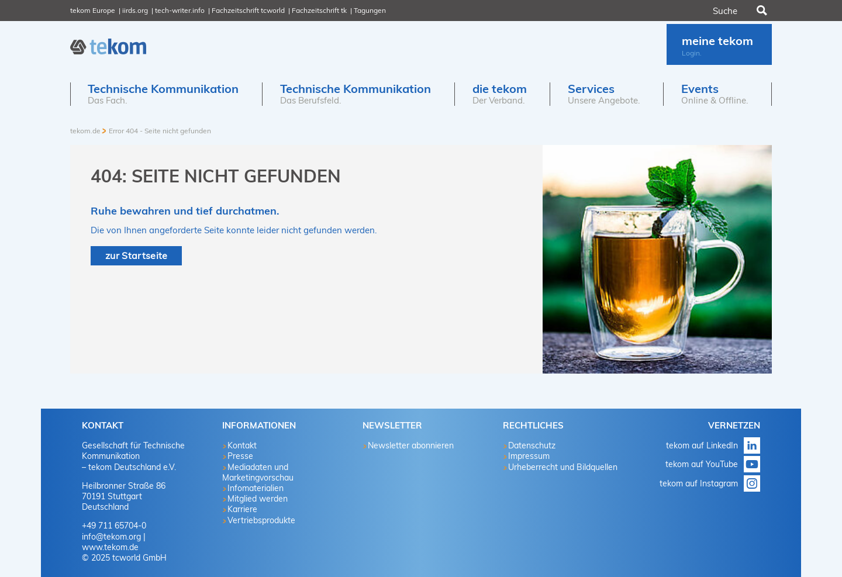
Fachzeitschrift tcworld (248, 10)
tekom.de (85, 130)
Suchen (760, 10)
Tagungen (370, 10)
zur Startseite (136, 255)
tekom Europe (92, 10)
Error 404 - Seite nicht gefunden (160, 130)
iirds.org (135, 10)
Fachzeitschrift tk (319, 10)
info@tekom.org (111, 536)
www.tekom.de (110, 547)
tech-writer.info (180, 10)
